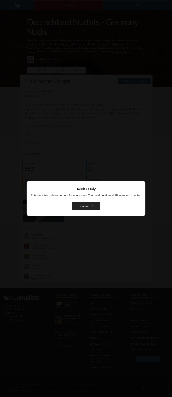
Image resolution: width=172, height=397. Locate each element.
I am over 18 (86, 206)
